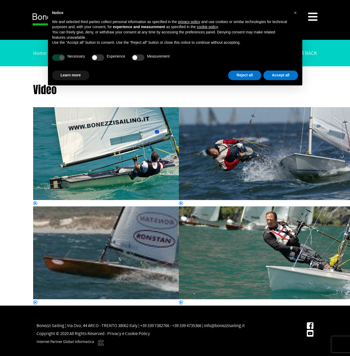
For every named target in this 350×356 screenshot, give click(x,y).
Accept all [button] (280, 75)
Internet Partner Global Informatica (70, 341)
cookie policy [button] (207, 27)
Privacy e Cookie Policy (128, 333)
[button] (295, 12)
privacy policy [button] (189, 22)
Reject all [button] (245, 75)
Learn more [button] (71, 75)
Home (40, 53)
